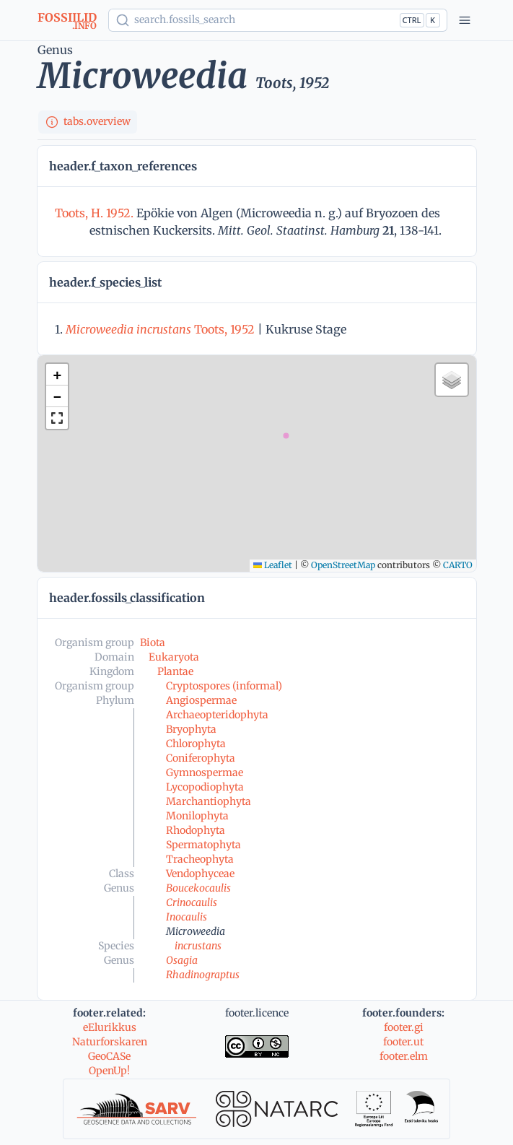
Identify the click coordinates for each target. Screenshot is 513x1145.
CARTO (458, 565)
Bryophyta (191, 729)
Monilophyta (197, 815)
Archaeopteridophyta (217, 714)
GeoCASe (109, 1056)
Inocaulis (186, 916)
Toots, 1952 (160, 329)
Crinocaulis (191, 902)
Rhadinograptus (203, 974)
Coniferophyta (200, 758)
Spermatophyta (203, 844)
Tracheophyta (200, 859)
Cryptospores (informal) (224, 685)
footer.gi (404, 1027)
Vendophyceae (200, 873)
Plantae (175, 671)
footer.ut (403, 1041)
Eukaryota (174, 656)
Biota (152, 642)
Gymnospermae (204, 772)
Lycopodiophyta (205, 786)
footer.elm (404, 1056)
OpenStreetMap (343, 565)
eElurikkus (109, 1027)
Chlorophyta (196, 743)
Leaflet (272, 565)
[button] (57, 375)
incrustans (198, 945)
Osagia (182, 960)
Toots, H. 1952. (95, 213)
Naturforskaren (109, 1041)
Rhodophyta (195, 830)
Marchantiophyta (208, 801)
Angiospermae (201, 700)
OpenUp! (109, 1070)
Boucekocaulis (198, 887)
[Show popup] (277, 20)
